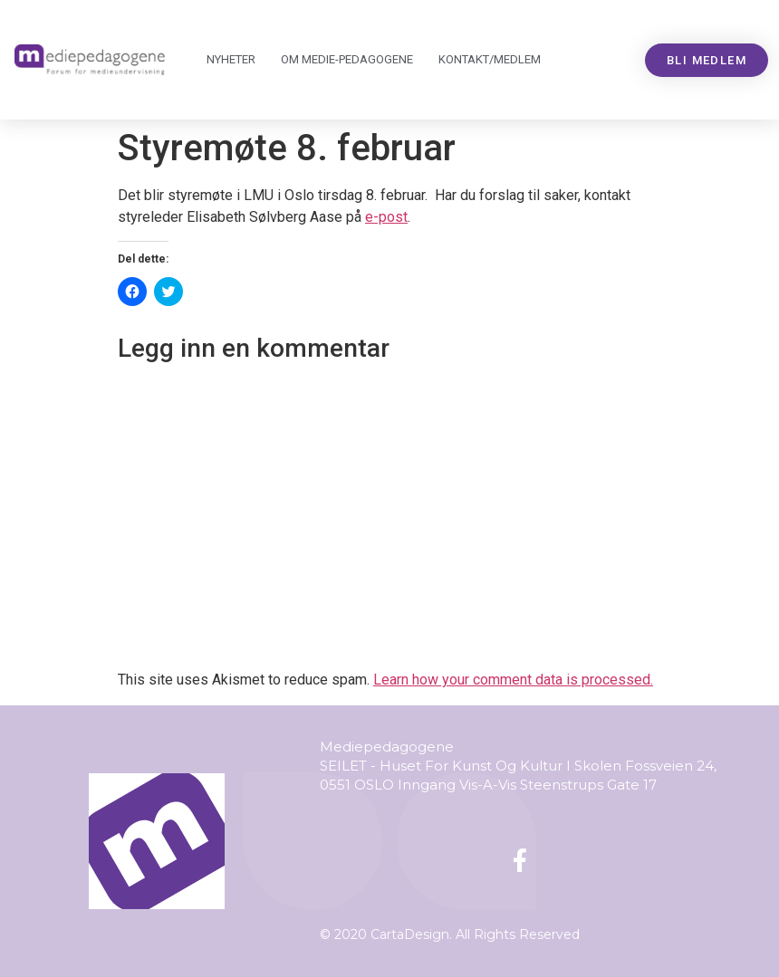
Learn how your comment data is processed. (513, 679)
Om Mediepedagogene (347, 60)
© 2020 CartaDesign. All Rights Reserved (450, 934)
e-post (386, 216)
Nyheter (231, 59)
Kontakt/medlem (489, 59)
